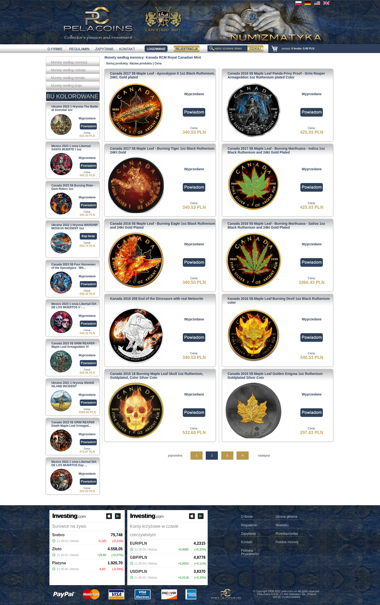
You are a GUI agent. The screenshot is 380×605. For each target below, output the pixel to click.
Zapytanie (248, 533)
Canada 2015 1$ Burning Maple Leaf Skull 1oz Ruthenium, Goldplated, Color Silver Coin (156, 376)
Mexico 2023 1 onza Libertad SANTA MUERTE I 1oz (71, 147)
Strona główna (286, 517)
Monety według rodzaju (68, 70)
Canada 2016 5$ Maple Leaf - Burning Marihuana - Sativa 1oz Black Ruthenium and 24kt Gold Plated (276, 225)
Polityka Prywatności (250, 552)
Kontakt (246, 542)
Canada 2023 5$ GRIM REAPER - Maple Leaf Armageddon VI (73, 345)
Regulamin (249, 525)
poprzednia (175, 455)
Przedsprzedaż (287, 533)
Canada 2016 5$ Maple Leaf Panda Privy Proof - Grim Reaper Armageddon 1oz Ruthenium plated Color (276, 75)
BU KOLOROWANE (72, 96)
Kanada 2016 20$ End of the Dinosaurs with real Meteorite (156, 299)
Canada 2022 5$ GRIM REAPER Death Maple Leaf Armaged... (73, 424)
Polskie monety (287, 542)
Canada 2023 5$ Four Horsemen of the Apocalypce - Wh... (73, 266)
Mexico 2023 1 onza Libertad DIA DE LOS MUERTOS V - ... (73, 305)
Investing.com (85, 587)
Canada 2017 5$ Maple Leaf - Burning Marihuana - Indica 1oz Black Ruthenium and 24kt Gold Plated (276, 150)
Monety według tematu (68, 78)
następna (264, 455)
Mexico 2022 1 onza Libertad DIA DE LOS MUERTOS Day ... (73, 463)
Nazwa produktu (141, 63)
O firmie (247, 517)
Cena (157, 63)
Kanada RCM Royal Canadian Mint (173, 57)
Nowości (282, 525)
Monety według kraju (66, 85)
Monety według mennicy (69, 62)
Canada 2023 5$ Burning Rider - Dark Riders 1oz (73, 187)
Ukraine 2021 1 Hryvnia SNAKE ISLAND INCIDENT (72, 384)
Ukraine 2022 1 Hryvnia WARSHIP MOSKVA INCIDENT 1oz (74, 226)
